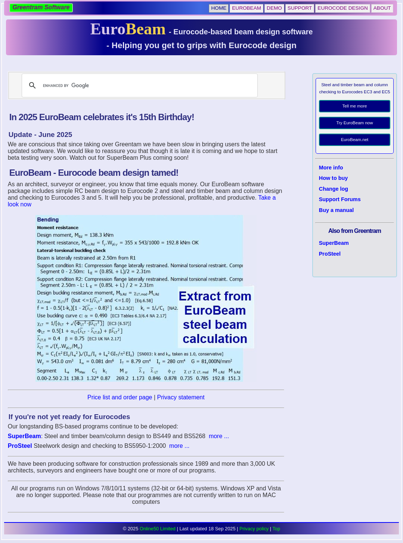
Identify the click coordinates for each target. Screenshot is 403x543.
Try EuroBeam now (354, 123)
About (382, 8)
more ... (219, 436)
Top (276, 528)
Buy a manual (336, 210)
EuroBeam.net (355, 139)
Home (218, 8)
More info (331, 168)
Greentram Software (41, 7)
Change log (333, 189)
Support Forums (340, 199)
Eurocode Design (342, 8)
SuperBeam (334, 243)
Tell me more (354, 106)
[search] (138, 85)
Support (300, 8)
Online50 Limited (158, 528)
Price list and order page (119, 397)
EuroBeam (246, 8)
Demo (274, 8)
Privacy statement (181, 397)
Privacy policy (254, 528)
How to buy (333, 178)
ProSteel (330, 254)
